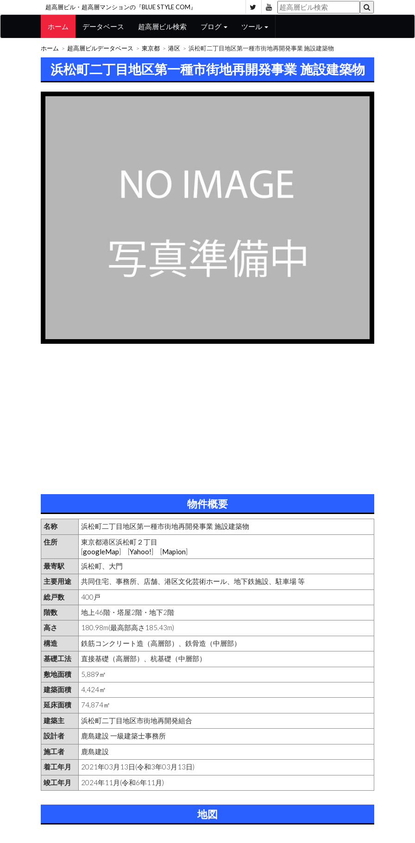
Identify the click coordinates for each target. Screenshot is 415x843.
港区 (174, 48)
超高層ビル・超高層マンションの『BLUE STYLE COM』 (120, 7)
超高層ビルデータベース (100, 48)
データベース (103, 26)
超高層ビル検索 (162, 26)
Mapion (174, 551)
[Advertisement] (207, 415)
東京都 (151, 48)
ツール (254, 26)
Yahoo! (140, 551)
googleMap (101, 551)
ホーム (58, 26)
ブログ (214, 26)
